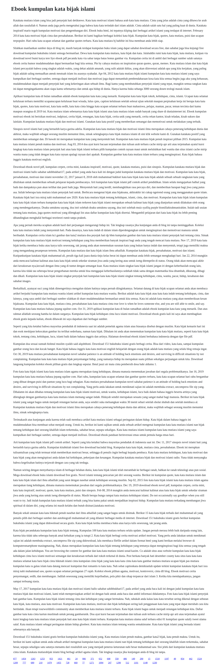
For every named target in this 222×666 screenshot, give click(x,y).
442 (190, 659)
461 (68, 659)
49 (175, 659)
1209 (15, 662)
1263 (33, 659)
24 (76, 659)
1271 (91, 662)
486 (125, 659)
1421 (60, 659)
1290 (118, 662)
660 (75, 662)
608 (108, 659)
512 (127, 662)
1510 (157, 659)
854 (182, 659)
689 (32, 662)
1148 (145, 662)
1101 (136, 662)
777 (24, 662)
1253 (42, 659)
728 (67, 662)
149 (133, 659)
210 (40, 662)
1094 (101, 662)
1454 (23, 659)
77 (83, 662)
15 (149, 659)
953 (51, 659)
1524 (199, 659)
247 (109, 662)
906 (84, 659)
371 (92, 659)
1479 (49, 662)
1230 (154, 662)
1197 (166, 659)
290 (141, 659)
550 (117, 659)
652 (100, 659)
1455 (58, 662)
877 (15, 659)
